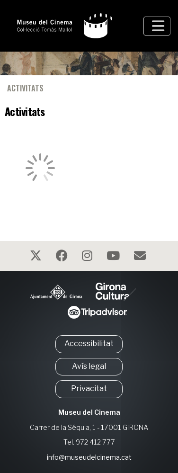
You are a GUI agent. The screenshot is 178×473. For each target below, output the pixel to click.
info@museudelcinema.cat (89, 457)
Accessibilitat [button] (89, 343)
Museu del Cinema (89, 412)
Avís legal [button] (89, 366)
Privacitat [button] (89, 388)
